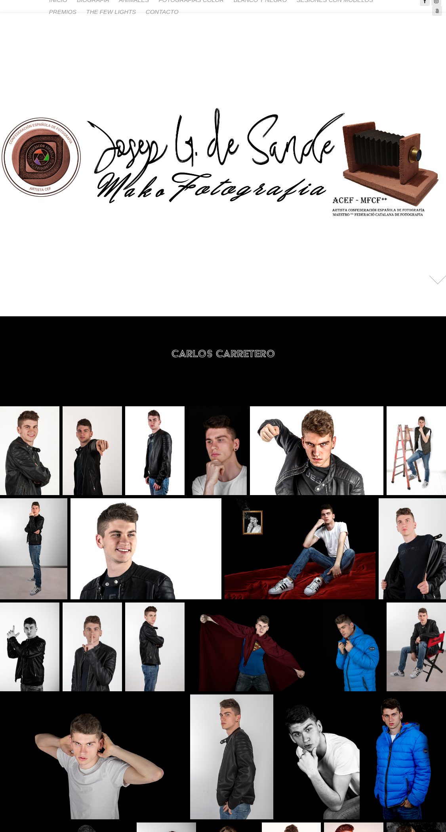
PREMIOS (62, 11)
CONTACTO (162, 11)
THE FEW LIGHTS (111, 11)
